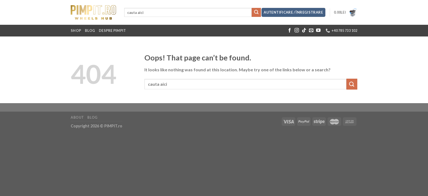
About (77, 117)
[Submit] (256, 12)
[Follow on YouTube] (318, 30)
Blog (90, 30)
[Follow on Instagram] (297, 30)
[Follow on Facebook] (289, 30)
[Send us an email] (311, 30)
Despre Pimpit (112, 30)
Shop (76, 30)
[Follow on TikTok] (304, 30)
